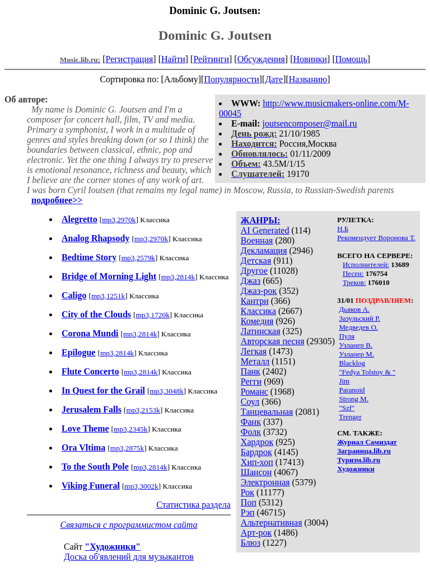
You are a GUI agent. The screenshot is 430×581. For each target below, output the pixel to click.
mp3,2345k (130, 429)
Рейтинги (211, 59)
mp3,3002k (141, 486)
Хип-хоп (257, 462)
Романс (254, 391)
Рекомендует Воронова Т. (376, 237)
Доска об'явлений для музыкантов (129, 556)
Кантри (255, 301)
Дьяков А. (354, 309)
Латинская (261, 331)
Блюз (250, 542)
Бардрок (256, 452)
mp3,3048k (166, 391)
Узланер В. (355, 345)
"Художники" (113, 546)
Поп (248, 502)
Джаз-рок (259, 291)
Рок (247, 492)
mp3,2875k (127, 448)
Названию (308, 79)
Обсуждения (261, 59)
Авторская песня (273, 341)
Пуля (346, 336)
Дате (274, 79)
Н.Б (342, 228)
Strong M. (353, 399)
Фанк (251, 422)
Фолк (251, 432)
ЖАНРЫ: (261, 220)
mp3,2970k (118, 219)
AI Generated (265, 230)
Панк (250, 371)
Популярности (231, 79)
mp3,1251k (108, 296)
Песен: (353, 273)
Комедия (257, 321)
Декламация (264, 250)
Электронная (265, 482)
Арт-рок (256, 532)
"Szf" (346, 408)
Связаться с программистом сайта (128, 525)
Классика (258, 311)
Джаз (250, 280)
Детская (256, 260)
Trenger (350, 417)
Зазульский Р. (359, 318)
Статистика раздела (193, 504)
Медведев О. (358, 327)
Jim (344, 381)
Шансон (256, 472)
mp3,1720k (152, 315)
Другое (254, 270)
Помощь (351, 59)
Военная (257, 240)
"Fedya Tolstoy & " (367, 372)
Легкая (254, 351)
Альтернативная (271, 522)
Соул (250, 401)
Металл (255, 361)
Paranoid (351, 390)
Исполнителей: (366, 264)
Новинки (310, 59)
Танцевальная (267, 411)
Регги (251, 381)
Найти (173, 59)
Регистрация (129, 59)
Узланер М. (356, 354)
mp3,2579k (138, 258)
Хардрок (257, 442)
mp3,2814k (178, 277)
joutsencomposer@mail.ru (310, 123)
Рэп (248, 512)
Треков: (354, 282)
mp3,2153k (143, 410)
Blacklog (352, 363)
